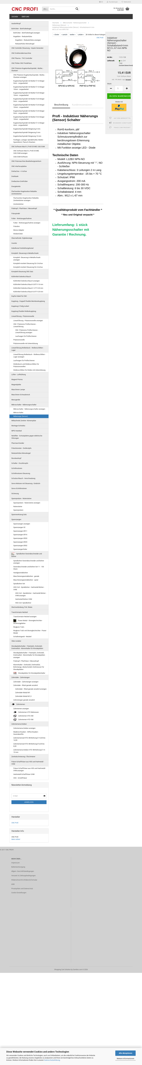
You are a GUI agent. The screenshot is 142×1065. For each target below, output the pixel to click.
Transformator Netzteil (19, 612)
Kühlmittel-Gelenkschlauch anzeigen (26, 281)
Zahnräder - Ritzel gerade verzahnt (25, 685)
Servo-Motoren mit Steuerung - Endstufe (25, 483)
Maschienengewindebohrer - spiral (25, 580)
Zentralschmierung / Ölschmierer (23, 757)
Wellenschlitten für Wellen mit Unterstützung (29, 370)
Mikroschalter (18, 413)
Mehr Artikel (15, 839)
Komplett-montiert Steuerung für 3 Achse (28, 263)
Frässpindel (15, 213)
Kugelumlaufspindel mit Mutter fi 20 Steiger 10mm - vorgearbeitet (28, 94)
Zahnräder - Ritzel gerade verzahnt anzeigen (31, 689)
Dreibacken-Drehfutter (19, 181)
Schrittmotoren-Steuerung (20, 473)
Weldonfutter (18, 234)
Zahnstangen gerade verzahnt (24, 700)
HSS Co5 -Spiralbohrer (23, 603)
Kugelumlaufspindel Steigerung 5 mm (26, 132)
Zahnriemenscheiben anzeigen (24, 728)
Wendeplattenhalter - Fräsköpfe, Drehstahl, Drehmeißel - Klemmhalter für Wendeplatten (27, 647)
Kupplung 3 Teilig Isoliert (20, 306)
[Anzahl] (119, 88)
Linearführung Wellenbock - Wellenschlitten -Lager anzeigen (29, 355)
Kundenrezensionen (82, 104)
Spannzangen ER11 (20, 531)
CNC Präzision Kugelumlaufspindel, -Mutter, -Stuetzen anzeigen (29, 76)
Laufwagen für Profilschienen (25, 336)
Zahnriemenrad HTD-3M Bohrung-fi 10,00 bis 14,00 (29, 739)
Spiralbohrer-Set (19, 584)
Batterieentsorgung (18, 867)
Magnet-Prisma (17, 379)
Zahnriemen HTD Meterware (26, 712)
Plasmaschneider (17, 443)
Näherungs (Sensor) (20, 416)
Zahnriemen (18, 704)
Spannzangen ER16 (20, 535)
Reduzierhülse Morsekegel (24, 44)
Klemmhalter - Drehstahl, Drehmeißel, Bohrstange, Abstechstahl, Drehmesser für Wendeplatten (28, 667)
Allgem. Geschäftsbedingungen (22, 871)
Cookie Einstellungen (18, 893)
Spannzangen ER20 (20, 538)
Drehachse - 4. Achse (19, 171)
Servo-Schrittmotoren (19, 488)
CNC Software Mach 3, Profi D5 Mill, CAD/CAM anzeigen (26, 152)
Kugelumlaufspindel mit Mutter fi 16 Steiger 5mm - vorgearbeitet (28, 82)
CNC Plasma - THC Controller (21, 58)
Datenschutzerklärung (52, 1060)
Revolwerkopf (16, 458)
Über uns (25, 17)
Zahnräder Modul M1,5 (23, 696)
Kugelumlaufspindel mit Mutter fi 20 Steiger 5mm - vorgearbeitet (28, 100)
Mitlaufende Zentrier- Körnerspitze (23, 421)
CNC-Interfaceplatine (19, 166)
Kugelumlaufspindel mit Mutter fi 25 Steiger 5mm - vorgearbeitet (28, 112)
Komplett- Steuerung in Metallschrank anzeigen (26, 258)
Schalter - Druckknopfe (19, 463)
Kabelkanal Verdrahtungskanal (22, 248)
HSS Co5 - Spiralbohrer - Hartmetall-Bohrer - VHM (28, 588)
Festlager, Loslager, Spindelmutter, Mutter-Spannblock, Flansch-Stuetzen (28, 141)
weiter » (72, 35)
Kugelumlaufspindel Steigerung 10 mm (27, 136)
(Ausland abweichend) (126, 65)
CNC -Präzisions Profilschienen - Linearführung (24, 325)
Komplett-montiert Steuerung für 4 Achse (28, 267)
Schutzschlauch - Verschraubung (23, 478)
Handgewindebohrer (20, 573)
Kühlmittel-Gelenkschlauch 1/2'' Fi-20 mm (28, 288)
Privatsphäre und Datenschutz (22, 888)
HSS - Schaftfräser (20, 778)
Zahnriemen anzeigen (21, 709)
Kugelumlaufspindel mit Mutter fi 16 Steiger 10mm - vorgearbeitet (28, 88)
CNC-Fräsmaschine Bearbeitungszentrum (26, 161)
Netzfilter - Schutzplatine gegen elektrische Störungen (26, 437)
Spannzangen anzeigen (21, 524)
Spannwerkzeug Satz (19, 514)
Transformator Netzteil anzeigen (24, 617)
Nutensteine (17, 506)
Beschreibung (61, 104)
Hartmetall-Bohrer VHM (23, 599)
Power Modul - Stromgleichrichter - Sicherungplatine (28, 621)
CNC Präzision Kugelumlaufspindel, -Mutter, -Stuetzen (27, 69)
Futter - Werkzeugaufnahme (21, 218)
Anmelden (29, 802)
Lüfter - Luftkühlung (18, 374)
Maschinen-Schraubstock (20, 395)
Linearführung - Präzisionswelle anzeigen (28, 320)
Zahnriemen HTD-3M (23, 716)
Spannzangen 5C (19, 527)
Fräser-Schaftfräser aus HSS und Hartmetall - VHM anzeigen (29, 769)
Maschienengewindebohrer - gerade (26, 576)
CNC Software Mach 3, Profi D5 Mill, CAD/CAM (28, 147)
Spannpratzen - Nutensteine (21, 498)
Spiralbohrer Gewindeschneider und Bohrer (26, 554)
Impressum (15, 863)
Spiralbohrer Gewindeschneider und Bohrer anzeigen (28, 562)
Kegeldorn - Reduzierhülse (22, 36)
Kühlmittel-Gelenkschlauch (21, 276)
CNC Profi (99, 38)
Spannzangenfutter (20, 549)
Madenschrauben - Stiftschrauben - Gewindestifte (26, 733)
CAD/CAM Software (20, 157)
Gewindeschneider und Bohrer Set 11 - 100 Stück (28, 568)
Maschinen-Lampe (18, 389)
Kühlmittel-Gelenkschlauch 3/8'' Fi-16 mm (28, 284)
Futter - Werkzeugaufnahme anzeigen (26, 223)
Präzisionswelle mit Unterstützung (25, 343)
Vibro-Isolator (16, 641)
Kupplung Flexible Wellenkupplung (23, 311)
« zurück (64, 35)
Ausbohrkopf (16, 23)
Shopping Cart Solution (62, 969)
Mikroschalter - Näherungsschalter (23, 405)
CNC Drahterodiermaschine (21, 53)
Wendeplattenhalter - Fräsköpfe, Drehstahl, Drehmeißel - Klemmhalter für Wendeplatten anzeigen (29, 655)
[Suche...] (45, 9)
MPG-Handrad (16, 431)
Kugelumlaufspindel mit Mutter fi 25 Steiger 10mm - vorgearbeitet (28, 106)
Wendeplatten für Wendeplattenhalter (29, 673)
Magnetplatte (16, 385)
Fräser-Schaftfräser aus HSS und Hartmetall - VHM (27, 763)
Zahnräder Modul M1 (22, 692)
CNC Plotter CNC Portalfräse (21, 63)
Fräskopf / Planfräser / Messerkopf (24, 208)
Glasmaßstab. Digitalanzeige (21, 238)
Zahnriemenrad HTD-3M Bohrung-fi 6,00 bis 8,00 (28, 745)
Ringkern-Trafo (18, 627)
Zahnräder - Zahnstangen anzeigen (25, 682)
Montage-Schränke (18, 426)
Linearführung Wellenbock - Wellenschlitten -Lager (27, 349)
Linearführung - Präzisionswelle (22, 316)
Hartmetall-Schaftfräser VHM (23, 774)
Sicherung (15, 493)
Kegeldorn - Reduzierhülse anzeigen (28, 40)
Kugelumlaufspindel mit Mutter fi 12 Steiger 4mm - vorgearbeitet (28, 124)
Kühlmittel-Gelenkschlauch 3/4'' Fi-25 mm (28, 292)
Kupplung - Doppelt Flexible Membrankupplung (28, 301)
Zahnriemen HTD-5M (23, 719)
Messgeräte (15, 400)
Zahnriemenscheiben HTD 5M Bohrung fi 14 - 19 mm (29, 751)
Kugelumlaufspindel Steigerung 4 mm (26, 129)
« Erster (56, 35)
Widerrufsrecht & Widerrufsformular (24, 880)
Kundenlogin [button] (112, 2)
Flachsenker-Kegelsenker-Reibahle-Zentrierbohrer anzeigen (26, 199)
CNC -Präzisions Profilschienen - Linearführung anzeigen (26, 331)
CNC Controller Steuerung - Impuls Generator (27, 48)
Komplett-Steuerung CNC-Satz (22, 271)
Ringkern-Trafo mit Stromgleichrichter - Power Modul (29, 632)
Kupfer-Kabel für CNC (19, 296)
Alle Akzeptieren (125, 1053)
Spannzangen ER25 (20, 542)
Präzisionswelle (19, 340)
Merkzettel (126, 2)
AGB (12, 884)
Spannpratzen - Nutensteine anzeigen (26, 503)
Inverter (14, 243)
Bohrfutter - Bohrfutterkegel (21, 29)
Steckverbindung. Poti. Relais (21, 607)
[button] (101, 2)
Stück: (109, 84)
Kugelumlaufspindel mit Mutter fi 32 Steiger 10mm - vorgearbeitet (28, 118)
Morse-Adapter (18, 230)
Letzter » (81, 35)
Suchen (15, 17)
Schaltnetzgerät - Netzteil (22, 636)
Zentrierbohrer (18, 204)
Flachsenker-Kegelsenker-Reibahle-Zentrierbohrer (24, 192)
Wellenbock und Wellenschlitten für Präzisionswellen (26, 365)
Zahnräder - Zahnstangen (20, 677)
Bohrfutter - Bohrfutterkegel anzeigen (26, 33)
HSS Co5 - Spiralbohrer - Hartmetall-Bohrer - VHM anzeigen (30, 594)
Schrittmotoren (16, 468)
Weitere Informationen (125, 1058)
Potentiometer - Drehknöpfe (21, 448)
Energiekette (15, 186)
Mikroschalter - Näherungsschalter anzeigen (29, 409)
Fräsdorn (16, 226)
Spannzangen (16, 519)
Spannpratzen (18, 510)
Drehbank (14, 176)
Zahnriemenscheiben (19, 724)
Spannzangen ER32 (20, 545)
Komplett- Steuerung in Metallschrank (25, 253)
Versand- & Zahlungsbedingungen (23, 876)
